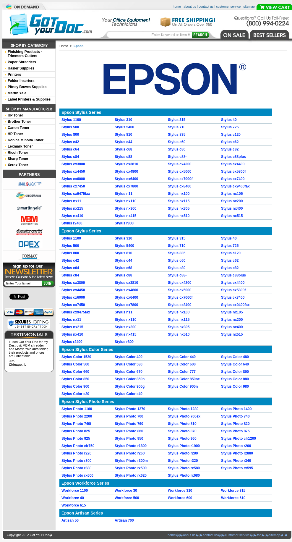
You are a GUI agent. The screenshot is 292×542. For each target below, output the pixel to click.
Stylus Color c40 (128, 394)
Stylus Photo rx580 (184, 468)
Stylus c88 (123, 157)
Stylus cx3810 (126, 164)
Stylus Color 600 (182, 364)
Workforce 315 (233, 490)
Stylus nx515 (232, 216)
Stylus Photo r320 (183, 461)
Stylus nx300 (125, 208)
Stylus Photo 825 (75, 431)
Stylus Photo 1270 (130, 409)
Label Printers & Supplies (29, 99)
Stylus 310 (123, 120)
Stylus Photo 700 (129, 416)
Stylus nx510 (178, 216)
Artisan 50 (70, 520)
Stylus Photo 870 (182, 431)
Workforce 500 (127, 498)
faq (259, 535)
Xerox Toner (18, 165)
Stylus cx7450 (73, 186)
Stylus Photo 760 (129, 424)
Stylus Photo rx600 (77, 475)
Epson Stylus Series (81, 112)
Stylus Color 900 (75, 386)
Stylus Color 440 (182, 357)
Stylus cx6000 (73, 179)
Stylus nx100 (178, 194)
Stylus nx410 (72, 216)
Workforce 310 (180, 490)
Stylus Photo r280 (183, 453)
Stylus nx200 (232, 201)
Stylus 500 (70, 127)
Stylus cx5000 (179, 171)
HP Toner (15, 115)
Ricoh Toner (18, 153)
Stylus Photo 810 (182, 424)
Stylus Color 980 (235, 386)
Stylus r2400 (71, 223)
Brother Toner (19, 121)
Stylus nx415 (125, 216)
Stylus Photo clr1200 (238, 438)
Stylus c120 (231, 134)
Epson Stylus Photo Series (87, 401)
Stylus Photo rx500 (131, 468)
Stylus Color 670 (128, 372)
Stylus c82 (230, 149)
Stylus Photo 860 (129, 431)
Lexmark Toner (20, 146)
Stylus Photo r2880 (237, 453)
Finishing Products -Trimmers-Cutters (25, 54)
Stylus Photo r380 (76, 468)
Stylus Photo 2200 (76, 416)
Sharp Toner (18, 159)
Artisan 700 (124, 520)
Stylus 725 (230, 127)
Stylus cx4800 (126, 171)
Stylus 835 (176, 134)
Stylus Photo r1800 (131, 446)
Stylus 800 (70, 134)
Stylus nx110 (125, 201)
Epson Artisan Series (82, 513)
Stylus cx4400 (232, 164)
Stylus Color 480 (235, 357)
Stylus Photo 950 (129, 438)
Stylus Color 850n (130, 379)
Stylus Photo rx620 (131, 475)
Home (63, 46)
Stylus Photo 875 (235, 431)
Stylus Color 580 (128, 364)
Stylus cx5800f (233, 171)
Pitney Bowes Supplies (27, 87)
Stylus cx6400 (126, 179)
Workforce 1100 (74, 490)
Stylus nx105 (232, 194)
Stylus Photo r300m (131, 461)
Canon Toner (18, 128)
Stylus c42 (70, 142)
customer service (228, 6)
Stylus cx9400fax (235, 186)
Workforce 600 (180, 498)
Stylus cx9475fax (75, 194)
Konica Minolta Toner (25, 140)
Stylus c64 (70, 149)
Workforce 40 (72, 498)
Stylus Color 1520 (76, 357)
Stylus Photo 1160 (76, 409)
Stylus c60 (176, 142)
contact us (206, 6)
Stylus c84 (70, 157)
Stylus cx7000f (180, 179)
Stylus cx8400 (179, 186)
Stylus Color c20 (75, 394)
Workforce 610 (233, 498)
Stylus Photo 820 (235, 424)
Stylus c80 (176, 149)
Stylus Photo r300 (76, 461)
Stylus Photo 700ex (184, 416)
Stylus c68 (123, 149)
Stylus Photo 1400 (236, 409)
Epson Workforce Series (85, 483)
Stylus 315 (176, 120)
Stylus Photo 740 (235, 416)
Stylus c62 (230, 142)
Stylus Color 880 (235, 379)
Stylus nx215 (72, 208)
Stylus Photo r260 (130, 453)
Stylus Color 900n (183, 386)
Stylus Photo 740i (76, 424)
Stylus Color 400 (128, 357)
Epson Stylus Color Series (87, 349)
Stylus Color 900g (130, 386)
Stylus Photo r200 (236, 446)
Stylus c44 (123, 142)
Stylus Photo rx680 (184, 475)
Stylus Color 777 (182, 372)
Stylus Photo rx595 (237, 468)
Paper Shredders (22, 62)
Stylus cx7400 (232, 179)
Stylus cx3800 (73, 164)
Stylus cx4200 (179, 164)
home (177, 6)
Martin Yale (17, 93)
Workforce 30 (126, 490)
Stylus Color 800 (235, 372)
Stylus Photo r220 (76, 453)
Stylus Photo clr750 (77, 446)
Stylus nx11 (71, 201)
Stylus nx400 (232, 208)
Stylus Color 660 (75, 372)
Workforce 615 (73, 505)
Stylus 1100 (71, 120)
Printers (14, 74)
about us (190, 6)
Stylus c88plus (233, 157)
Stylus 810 (123, 134)
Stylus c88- (177, 157)
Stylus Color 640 (235, 364)
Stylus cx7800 (126, 186)
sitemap (249, 6)
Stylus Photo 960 (182, 438)
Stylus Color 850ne (184, 379)
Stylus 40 (229, 120)
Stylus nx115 (178, 201)
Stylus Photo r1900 (184, 446)
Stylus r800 (124, 223)
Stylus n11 (123, 194)
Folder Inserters (21, 81)
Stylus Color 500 (75, 364)
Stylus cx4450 (73, 171)
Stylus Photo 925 (75, 438)
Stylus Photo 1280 (183, 409)
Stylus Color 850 (75, 379)
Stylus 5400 (124, 127)
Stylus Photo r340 (236, 461)
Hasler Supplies (21, 68)
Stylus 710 (176, 127)
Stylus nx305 (178, 208)
